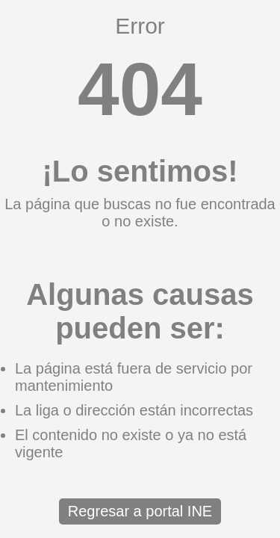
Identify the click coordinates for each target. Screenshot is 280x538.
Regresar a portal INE (140, 511)
